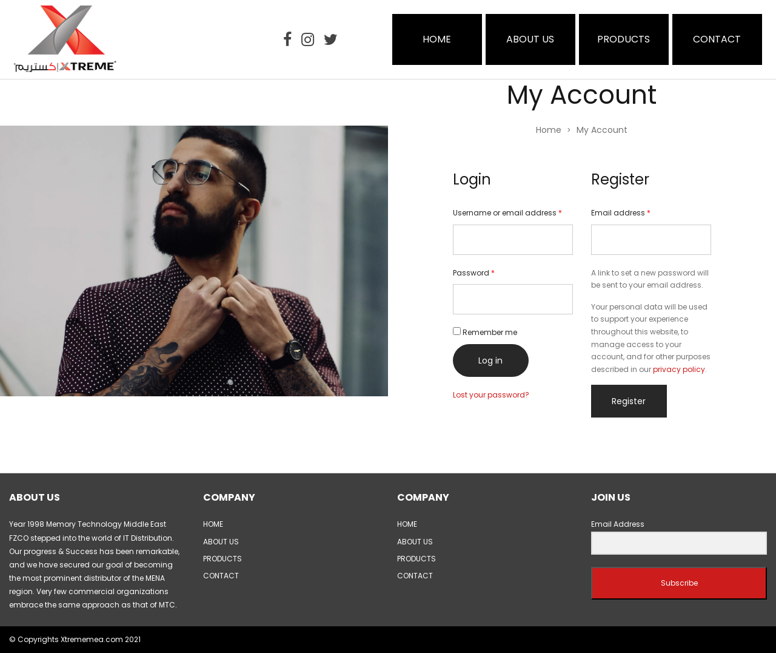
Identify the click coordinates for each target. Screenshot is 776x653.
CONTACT (717, 39)
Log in (490, 360)
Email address (621, 213)
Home (548, 130)
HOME (437, 39)
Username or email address (507, 213)
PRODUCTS (623, 39)
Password (474, 273)
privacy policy (679, 369)
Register (629, 401)
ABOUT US (530, 39)
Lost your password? (491, 395)
